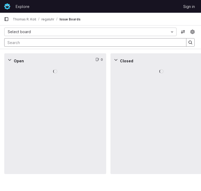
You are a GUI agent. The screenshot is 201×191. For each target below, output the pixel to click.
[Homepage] (7, 6)
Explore (22, 6)
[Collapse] (9, 60)
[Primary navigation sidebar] (6, 19)
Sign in (189, 6)
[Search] (92, 42)
